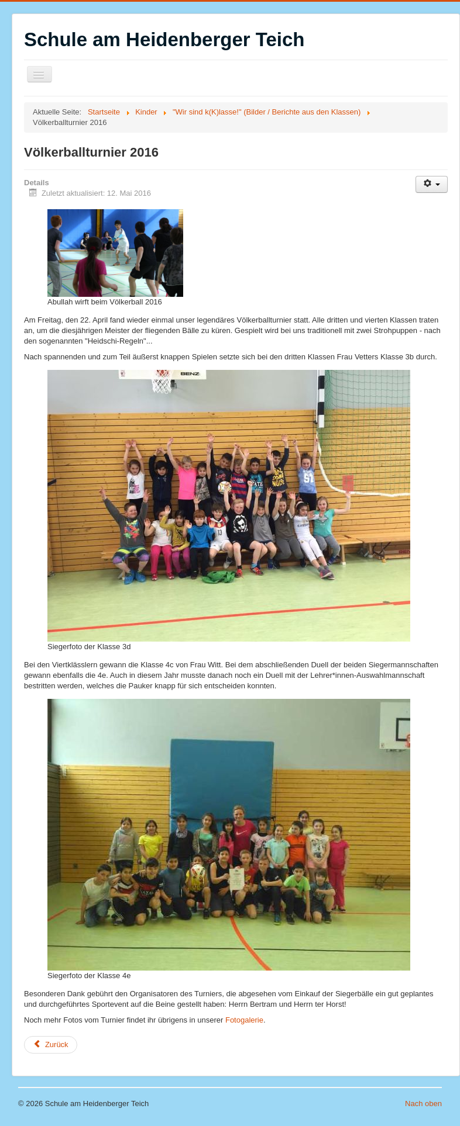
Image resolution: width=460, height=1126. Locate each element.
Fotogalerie (244, 1020)
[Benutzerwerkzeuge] (432, 184)
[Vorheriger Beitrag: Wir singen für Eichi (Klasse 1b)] (50, 1045)
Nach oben (423, 1103)
